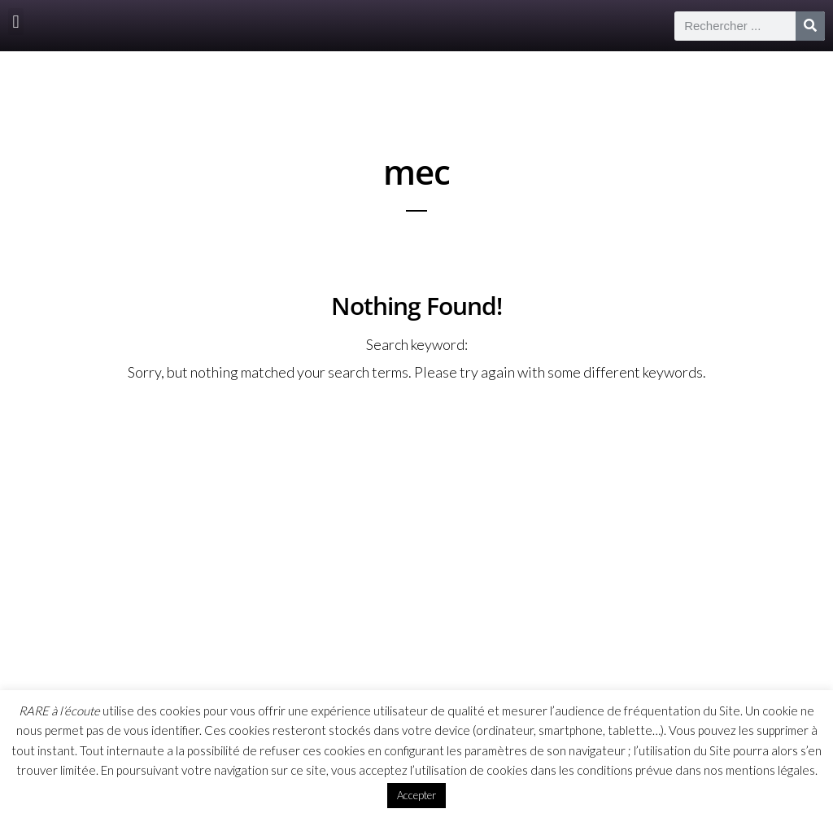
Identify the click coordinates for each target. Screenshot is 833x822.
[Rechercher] (810, 26)
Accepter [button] (416, 795)
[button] (16, 21)
